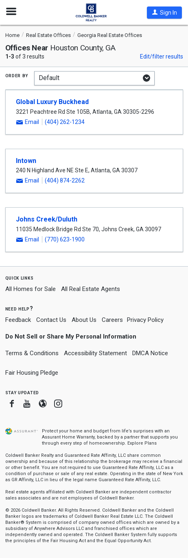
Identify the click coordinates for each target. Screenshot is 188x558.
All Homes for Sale (30, 289)
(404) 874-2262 (65, 180)
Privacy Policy (145, 320)
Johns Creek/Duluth (46, 219)
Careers (112, 320)
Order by (16, 75)
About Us (84, 320)
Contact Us (51, 320)
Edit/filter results (161, 56)
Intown (26, 161)
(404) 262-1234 (65, 122)
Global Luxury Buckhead (52, 102)
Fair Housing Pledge (31, 372)
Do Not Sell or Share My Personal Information (70, 336)
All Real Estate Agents (90, 289)
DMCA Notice (150, 353)
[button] (164, 13)
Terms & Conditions (32, 353)
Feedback (18, 320)
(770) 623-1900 (65, 239)
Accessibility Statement (95, 353)
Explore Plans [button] (142, 443)
